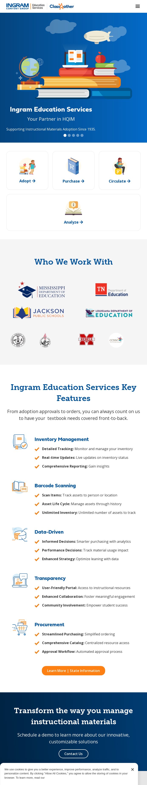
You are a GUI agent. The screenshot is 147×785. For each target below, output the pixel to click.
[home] (25, 6)
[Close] (132, 775)
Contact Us (73, 753)
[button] (138, 6)
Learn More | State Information (73, 670)
